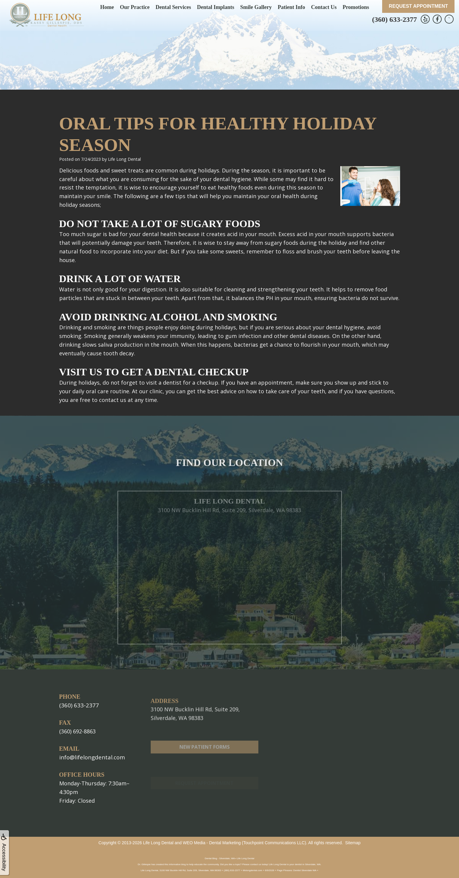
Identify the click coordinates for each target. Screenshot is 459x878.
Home (107, 7)
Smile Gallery (256, 7)
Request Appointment (418, 6)
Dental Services (173, 7)
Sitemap (352, 842)
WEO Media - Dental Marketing (212, 842)
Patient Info (291, 7)
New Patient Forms (204, 762)
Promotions (356, 7)
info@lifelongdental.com (90, 756)
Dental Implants (215, 7)
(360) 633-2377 (394, 19)
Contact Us (324, 7)
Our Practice (135, 7)
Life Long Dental (158, 842)
